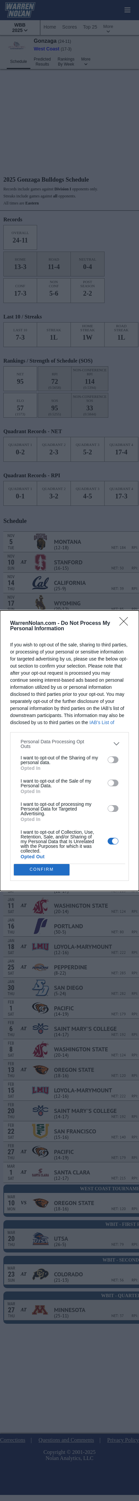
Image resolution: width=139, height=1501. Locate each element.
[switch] (113, 759)
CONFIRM (41, 869)
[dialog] (69, 750)
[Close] (125, 623)
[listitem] (69, 744)
